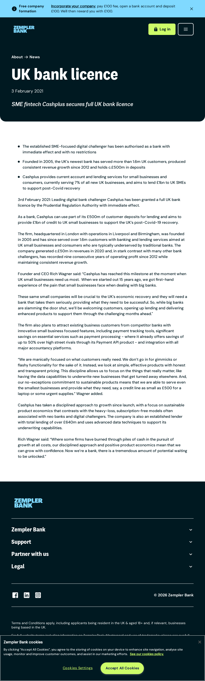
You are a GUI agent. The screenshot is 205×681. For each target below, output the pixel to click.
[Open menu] (186, 29)
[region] (102, 658)
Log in (162, 29)
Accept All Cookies (122, 668)
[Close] (200, 642)
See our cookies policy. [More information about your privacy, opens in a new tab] (147, 654)
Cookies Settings (78, 668)
